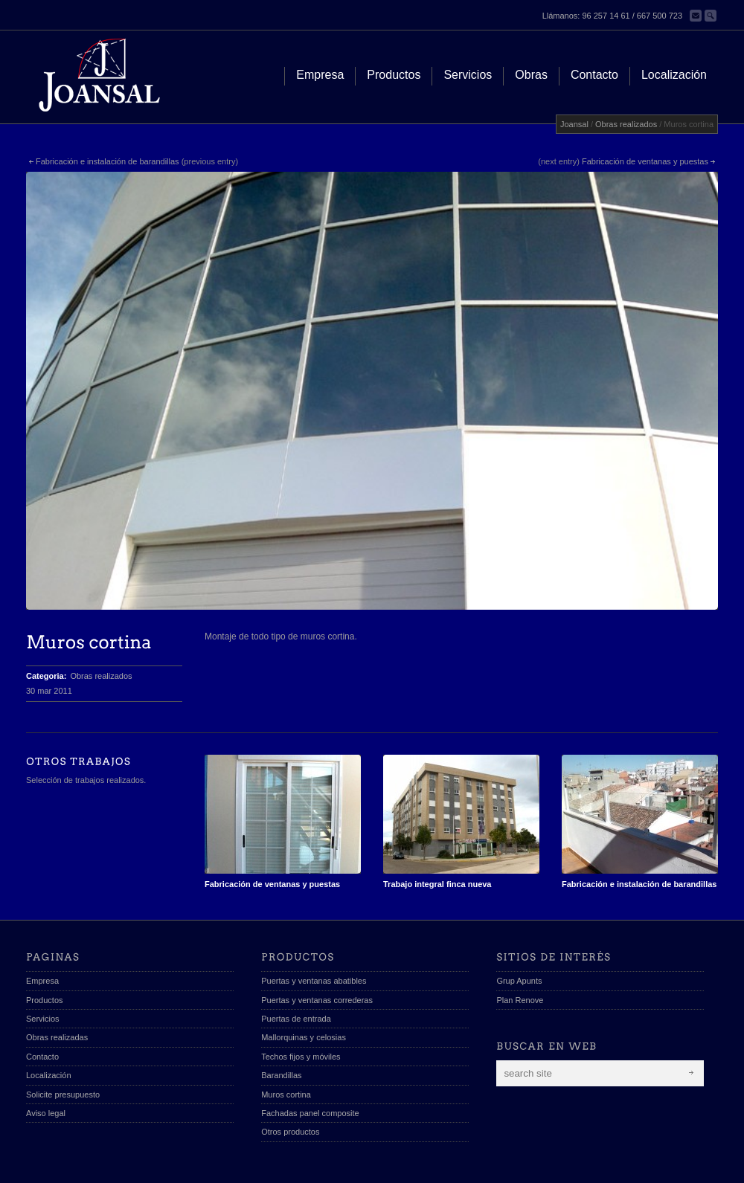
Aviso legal (45, 1064)
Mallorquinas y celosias (303, 988)
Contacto (42, 1007)
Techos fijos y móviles (300, 1007)
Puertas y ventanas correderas (317, 951)
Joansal (574, 124)
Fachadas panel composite (310, 1064)
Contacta (695, 15)
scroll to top (678, 1165)
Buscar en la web (710, 15)
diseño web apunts (135, 1164)
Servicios (43, 969)
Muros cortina (286, 1045)
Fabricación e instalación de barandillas (107, 161)
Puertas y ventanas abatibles (313, 932)
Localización (48, 1026)
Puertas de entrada (296, 969)
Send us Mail (710, 1165)
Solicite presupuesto (63, 1045)
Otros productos (290, 1083)
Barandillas (281, 1026)
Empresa (42, 932)
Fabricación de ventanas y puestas (645, 161)
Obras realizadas (57, 988)
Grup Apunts (519, 932)
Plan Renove (519, 951)
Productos (44, 951)
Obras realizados (626, 124)
